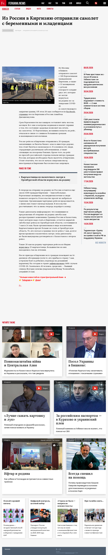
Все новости (100, 242)
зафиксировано (57, 263)
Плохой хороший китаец (12, 502)
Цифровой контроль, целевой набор (40, 503)
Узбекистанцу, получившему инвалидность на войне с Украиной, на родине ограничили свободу (95, 193)
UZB (70, 3)
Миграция (18, 30)
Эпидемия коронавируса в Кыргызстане (35, 30)
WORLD (78, 3)
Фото (39, 9)
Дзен (37, 280)
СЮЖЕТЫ (50, 9)
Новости (5, 9)
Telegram (26, 280)
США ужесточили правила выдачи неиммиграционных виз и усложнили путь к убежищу (94, 124)
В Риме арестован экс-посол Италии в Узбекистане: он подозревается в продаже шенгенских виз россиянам (94, 80)
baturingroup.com (69, 552)
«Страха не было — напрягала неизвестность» (67, 503)
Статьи (17, 9)
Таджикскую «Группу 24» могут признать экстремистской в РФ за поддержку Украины (95, 234)
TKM (63, 3)
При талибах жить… (94, 501)
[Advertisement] (54, 49)
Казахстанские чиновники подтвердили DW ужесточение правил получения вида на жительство (93, 170)
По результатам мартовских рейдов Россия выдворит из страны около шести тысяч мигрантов (93, 214)
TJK (56, 3)
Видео (28, 9)
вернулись (24, 247)
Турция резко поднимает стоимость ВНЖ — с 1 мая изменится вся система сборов (94, 103)
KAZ (43, 3)
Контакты (7, 549)
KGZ (50, 3)
